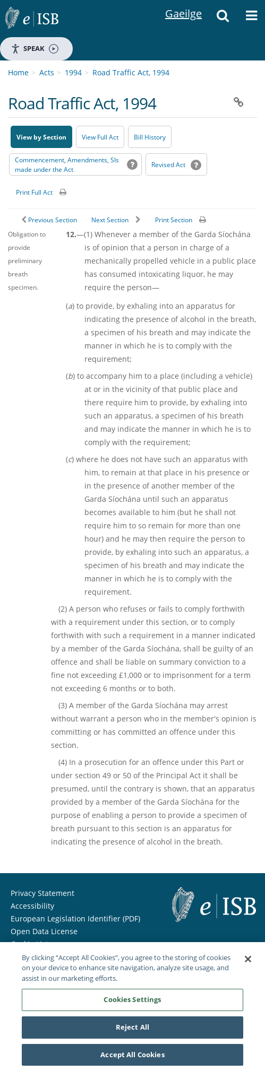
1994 (73, 72)
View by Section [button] (41, 137)
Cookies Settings (132, 1000)
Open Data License (44, 931)
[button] (223, 18)
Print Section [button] (173, 219)
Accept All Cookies (132, 1055)
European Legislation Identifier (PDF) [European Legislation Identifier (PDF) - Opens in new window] (75, 918)
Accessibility (32, 906)
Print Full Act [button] (34, 192)
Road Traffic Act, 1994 (130, 72)
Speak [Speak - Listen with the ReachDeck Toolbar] (34, 48)
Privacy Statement (42, 893)
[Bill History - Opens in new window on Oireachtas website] (150, 137)
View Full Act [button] (100, 137)
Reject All (132, 1028)
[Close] (248, 960)
